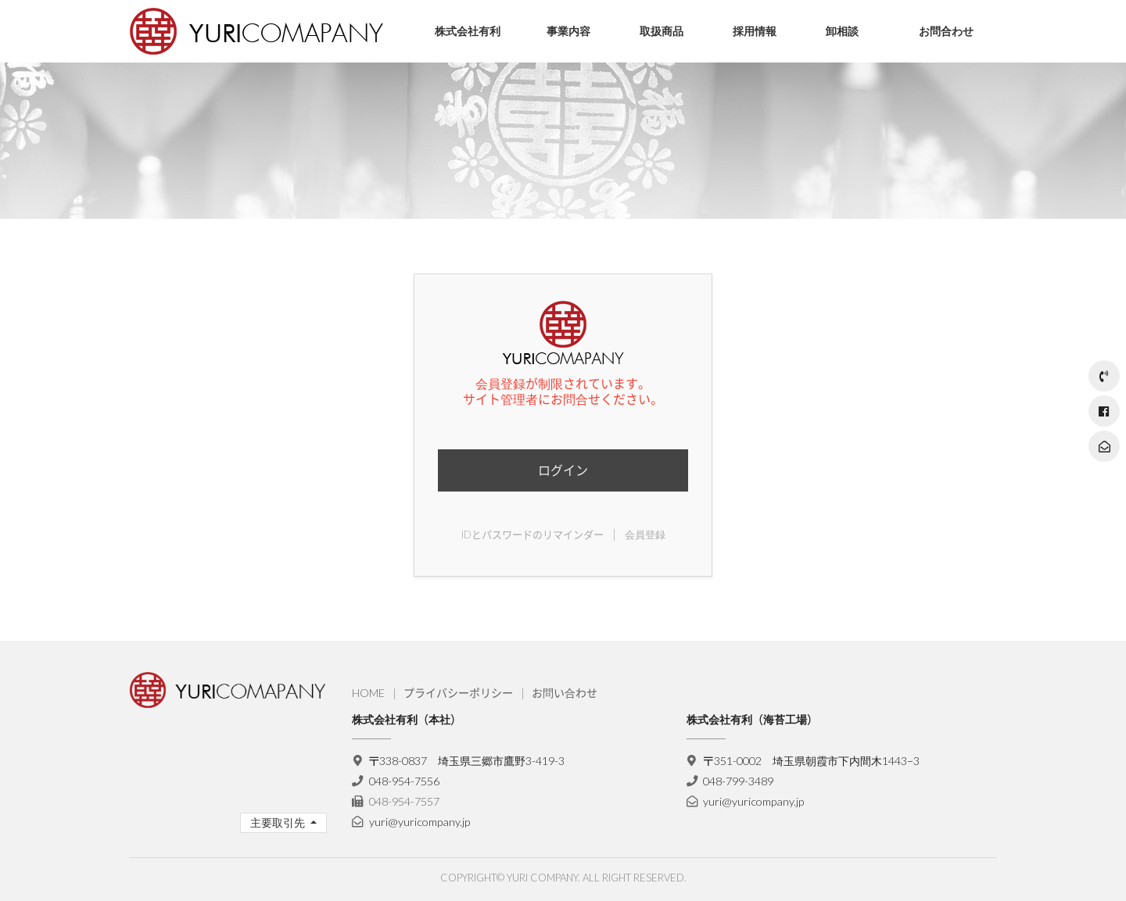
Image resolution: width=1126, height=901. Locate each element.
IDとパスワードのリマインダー (532, 534)
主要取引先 (278, 822)
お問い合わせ (564, 692)
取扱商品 (661, 31)
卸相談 (842, 31)
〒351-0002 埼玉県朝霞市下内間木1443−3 (811, 760)
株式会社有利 (467, 31)
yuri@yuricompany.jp (419, 821)
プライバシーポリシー (458, 692)
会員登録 (645, 534)
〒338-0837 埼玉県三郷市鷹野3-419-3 (467, 760)
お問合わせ (946, 31)
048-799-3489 (738, 781)
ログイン (563, 470)
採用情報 (754, 31)
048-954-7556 (404, 781)
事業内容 (568, 31)
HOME (368, 692)
